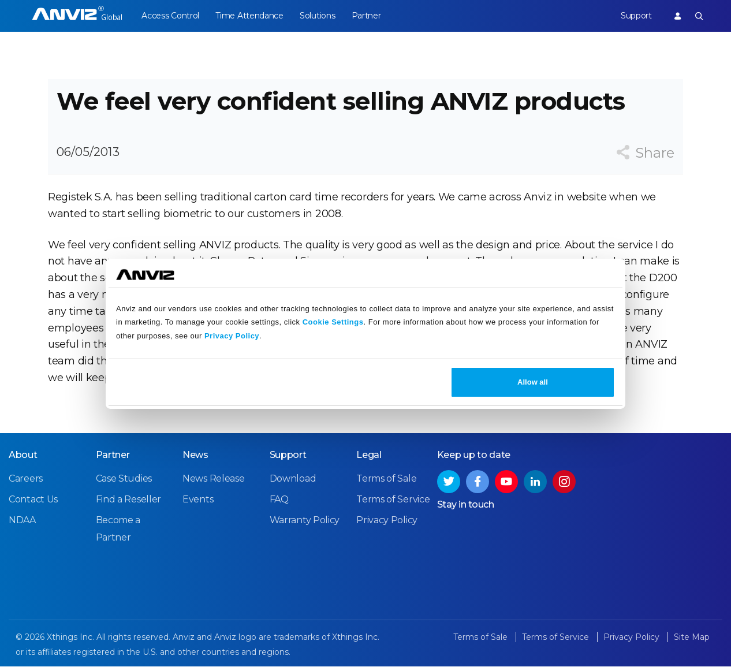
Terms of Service (393, 499)
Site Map (692, 637)
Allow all (532, 382)
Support (636, 15)
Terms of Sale (386, 479)
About (23, 455)
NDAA (22, 520)
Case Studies (124, 479)
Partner (366, 15)
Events (197, 499)
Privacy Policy (231, 335)
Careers (26, 479)
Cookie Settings (333, 322)
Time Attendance (250, 15)
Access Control (170, 15)
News (195, 455)
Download (293, 479)
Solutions (317, 15)
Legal (369, 455)
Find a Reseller (129, 499)
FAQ (279, 499)
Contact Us (33, 499)
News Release (213, 479)
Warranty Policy (305, 520)
